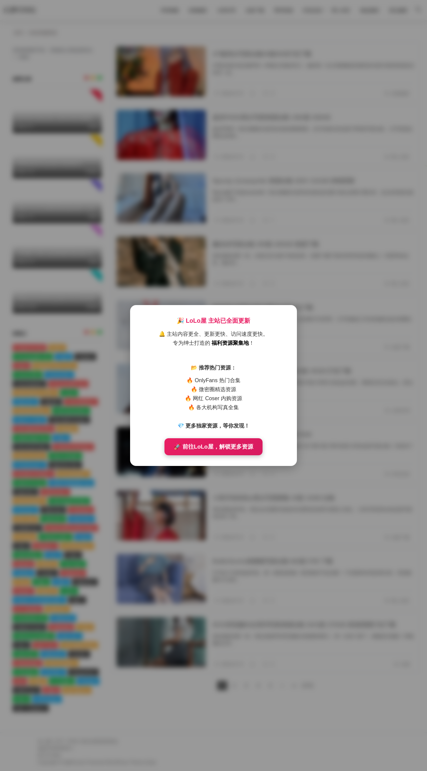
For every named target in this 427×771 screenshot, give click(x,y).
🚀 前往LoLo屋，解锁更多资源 (213, 447)
